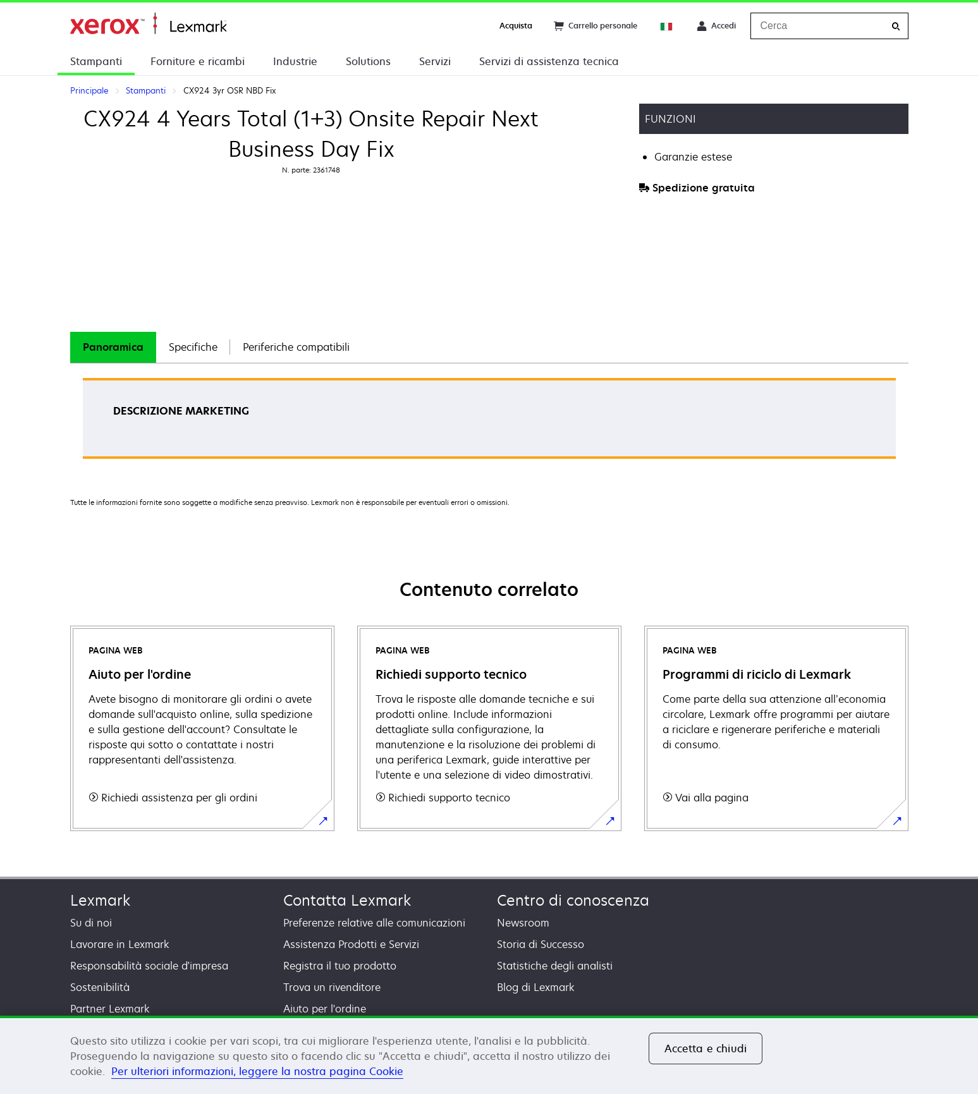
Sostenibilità (100, 987)
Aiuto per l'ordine (324, 1009)
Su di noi (91, 923)
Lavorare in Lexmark (119, 944)
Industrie (295, 61)
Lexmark (100, 900)
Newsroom (523, 923)
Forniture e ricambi (197, 61)
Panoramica (113, 347)
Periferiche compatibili (296, 347)
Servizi (435, 61)
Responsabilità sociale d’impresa (149, 966)
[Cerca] (895, 26)
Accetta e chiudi (705, 1048)
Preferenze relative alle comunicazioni (374, 923)
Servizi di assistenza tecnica (549, 61)
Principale (148, 24)
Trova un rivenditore (332, 987)
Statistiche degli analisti (555, 966)
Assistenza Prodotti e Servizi (351, 944)
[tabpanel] (489, 422)
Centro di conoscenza (573, 900)
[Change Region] (667, 26)
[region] (489, 1055)
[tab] (113, 347)
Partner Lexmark (110, 1009)
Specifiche (193, 347)
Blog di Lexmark (536, 987)
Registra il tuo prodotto (339, 966)
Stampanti (96, 61)
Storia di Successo (540, 944)
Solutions (368, 61)
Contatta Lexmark (347, 900)
